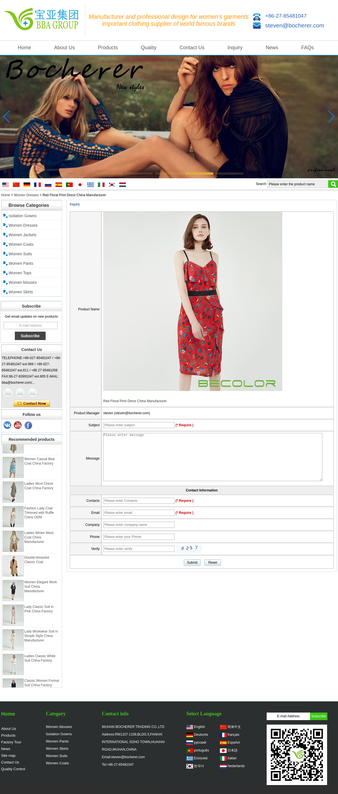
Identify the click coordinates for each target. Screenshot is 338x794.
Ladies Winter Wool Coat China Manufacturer (38, 539)
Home (24, 47)
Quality (148, 47)
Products (108, 47)
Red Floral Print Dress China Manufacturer (135, 401)
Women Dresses (26, 195)
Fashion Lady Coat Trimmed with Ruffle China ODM (39, 514)
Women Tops (20, 273)
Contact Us (192, 47)
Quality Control (13, 769)
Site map (8, 755)
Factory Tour (11, 742)
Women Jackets (22, 235)
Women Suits (20, 254)
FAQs (307, 47)
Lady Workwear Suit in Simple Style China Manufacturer (41, 637)
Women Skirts (21, 292)
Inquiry (235, 47)
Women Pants (21, 263)
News (272, 47)
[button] (109, 173)
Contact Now (32, 403)
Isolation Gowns (23, 216)
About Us (64, 47)
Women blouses (23, 282)
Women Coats (21, 244)
